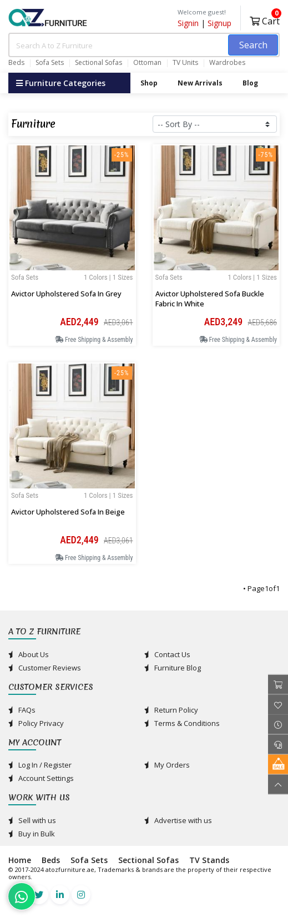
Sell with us (32, 820)
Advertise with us (178, 820)
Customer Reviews (44, 668)
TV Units (185, 62)
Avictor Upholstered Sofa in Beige (68, 512)
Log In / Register (40, 765)
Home (19, 860)
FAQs (22, 710)
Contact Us (167, 654)
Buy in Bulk (31, 834)
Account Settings (41, 778)
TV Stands (209, 860)
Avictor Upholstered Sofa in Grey (66, 294)
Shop (149, 83)
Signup (219, 23)
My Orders (167, 765)
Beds (16, 62)
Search (253, 45)
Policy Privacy (36, 723)
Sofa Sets (50, 62)
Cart (265, 19)
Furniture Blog (172, 668)
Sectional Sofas (98, 62)
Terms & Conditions (182, 723)
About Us (28, 654)
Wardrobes (227, 62)
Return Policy (171, 710)
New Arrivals (200, 83)
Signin (188, 23)
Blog (250, 83)
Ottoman (147, 62)
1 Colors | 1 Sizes (108, 277)
